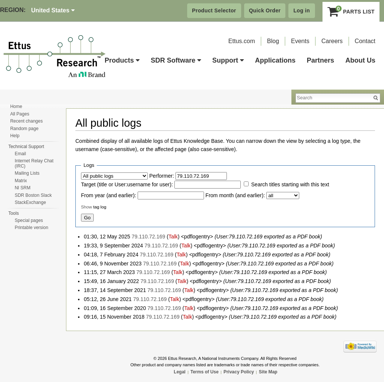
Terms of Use (204, 372)
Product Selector (214, 10)
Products (122, 60)
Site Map (268, 372)
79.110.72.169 (148, 237)
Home (16, 106)
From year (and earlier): (108, 195)
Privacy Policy (239, 372)
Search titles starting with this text (290, 184)
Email (20, 153)
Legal (179, 372)
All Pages (19, 114)
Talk (173, 237)
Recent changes (26, 121)
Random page (24, 128)
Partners (320, 60)
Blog (273, 41)
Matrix (21, 180)
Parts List (351, 12)
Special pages (29, 220)
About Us (360, 60)
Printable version (31, 227)
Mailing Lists (27, 173)
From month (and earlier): (235, 195)
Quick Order (265, 10)
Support (228, 60)
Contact (365, 41)
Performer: (161, 176)
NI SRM (22, 187)
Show (86, 206)
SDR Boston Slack (33, 195)
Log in (301, 10)
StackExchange (30, 202)
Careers (332, 41)
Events (300, 41)
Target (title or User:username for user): (127, 184)
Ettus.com (241, 41)
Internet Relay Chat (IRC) (34, 163)
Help (15, 135)
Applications (275, 60)
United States (53, 10)
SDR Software (176, 60)
